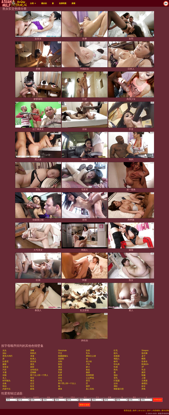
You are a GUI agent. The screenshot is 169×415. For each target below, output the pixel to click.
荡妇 (116, 375)
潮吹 (116, 386)
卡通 (4, 372)
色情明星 (62, 3)
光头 (4, 350)
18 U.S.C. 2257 (144, 410)
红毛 (116, 350)
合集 (4, 383)
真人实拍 (90, 389)
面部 (32, 367)
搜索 (73, 3)
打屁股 (117, 381)
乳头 (88, 353)
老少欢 (89, 361)
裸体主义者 (91, 356)
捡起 (88, 370)
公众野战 (90, 378)
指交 (32, 378)
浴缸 (4, 353)
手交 (60, 353)
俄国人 (117, 359)
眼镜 (32, 389)
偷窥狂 (145, 383)
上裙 (144, 378)
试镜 (4, 375)
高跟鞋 (61, 359)
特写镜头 (6, 381)
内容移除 (156, 410)
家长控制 (165, 410)
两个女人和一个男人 (39, 375)
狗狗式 (33, 353)
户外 (88, 364)
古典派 (145, 381)
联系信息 (127, 410)
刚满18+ (145, 364)
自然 (88, 350)
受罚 (88, 381)
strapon (145, 350)
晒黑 (144, 359)
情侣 (4, 386)
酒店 (60, 367)
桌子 (144, 356)
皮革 (60, 375)
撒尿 (88, 372)
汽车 (4, 370)
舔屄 (88, 386)
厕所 (144, 372)
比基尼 (5, 361)
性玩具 (117, 364)
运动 (116, 383)
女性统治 (34, 370)
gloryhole (62, 350)
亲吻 (60, 370)
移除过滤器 (84, 405)
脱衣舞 (145, 353)
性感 (116, 367)
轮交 (32, 386)
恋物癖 (33, 372)
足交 (32, 383)
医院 (60, 364)
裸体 (60, 389)
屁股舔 (117, 356)
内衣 (60, 378)
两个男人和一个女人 (67, 383)
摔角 (144, 389)
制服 (144, 375)
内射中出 (6, 389)
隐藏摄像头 (63, 356)
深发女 (5, 367)
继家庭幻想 (119, 389)
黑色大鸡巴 (7, 356)
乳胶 (60, 372)
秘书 (116, 361)
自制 (60, 361)
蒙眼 (4, 364)
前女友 (33, 361)
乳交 (144, 370)
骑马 (116, 353)
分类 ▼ (33, 3)
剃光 (116, 370)
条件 (135, 410)
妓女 (144, 386)
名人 (4, 378)
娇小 (88, 367)
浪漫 (32, 356)
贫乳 (116, 378)
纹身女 (145, 361)
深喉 (32, 350)
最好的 (44, 3)
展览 (32, 364)
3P (143, 367)
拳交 (32, 381)
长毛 (60, 381)
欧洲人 (33, 359)
